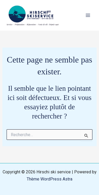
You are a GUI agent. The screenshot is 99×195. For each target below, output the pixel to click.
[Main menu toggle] (88, 15)
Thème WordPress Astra (49, 179)
